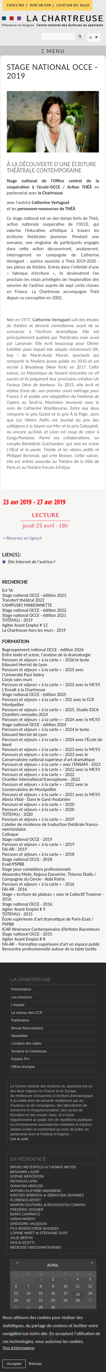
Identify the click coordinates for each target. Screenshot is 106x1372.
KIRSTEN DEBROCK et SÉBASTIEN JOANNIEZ (47, 1195)
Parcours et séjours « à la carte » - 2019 (38, 819)
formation (15, 641)
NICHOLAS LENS (23, 1181)
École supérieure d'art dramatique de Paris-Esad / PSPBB (47, 921)
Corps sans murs (17, 679)
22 (41, 1300)
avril (53, 1265)
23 (53, 1300)
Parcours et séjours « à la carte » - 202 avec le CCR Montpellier (48, 702)
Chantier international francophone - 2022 (41, 779)
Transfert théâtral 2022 (23, 600)
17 (65, 1293)
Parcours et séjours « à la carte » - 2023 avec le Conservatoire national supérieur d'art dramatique (48, 757)
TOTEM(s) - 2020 (17, 814)
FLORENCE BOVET (25, 1200)
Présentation (21, 989)
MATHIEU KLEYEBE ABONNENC (35, 1191)
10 (65, 1286)
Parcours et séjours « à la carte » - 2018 (38, 854)
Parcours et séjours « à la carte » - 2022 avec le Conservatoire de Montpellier (45, 787)
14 (28, 1293)
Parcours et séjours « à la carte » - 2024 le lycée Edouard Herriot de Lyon (45, 732)
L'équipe (17, 1005)
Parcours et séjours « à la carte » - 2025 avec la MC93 (51, 684)
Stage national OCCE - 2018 (27, 859)
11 (78, 1286)
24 (65, 1300)
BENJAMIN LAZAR (24, 1172)
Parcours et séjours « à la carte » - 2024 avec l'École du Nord (52, 742)
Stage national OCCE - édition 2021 (34, 615)
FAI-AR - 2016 (14, 889)
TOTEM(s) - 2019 (17, 620)
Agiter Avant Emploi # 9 (24, 909)
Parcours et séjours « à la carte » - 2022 (38, 774)
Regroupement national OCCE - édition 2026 (43, 649)
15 (41, 1293)
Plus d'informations (18, 1348)
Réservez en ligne (24, 538)
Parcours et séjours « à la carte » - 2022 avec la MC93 (51, 769)
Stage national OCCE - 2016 (27, 904)
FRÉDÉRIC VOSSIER (27, 1210)
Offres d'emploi (23, 1067)
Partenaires (20, 1020)
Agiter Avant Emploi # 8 (24, 939)
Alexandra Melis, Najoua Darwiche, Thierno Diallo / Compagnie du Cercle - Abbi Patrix (49, 877)
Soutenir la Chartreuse (29, 1051)
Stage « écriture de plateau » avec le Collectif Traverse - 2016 (53, 897)
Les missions (21, 997)
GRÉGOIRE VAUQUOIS (28, 1224)
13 (16, 1293)
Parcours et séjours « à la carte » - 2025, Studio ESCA (50, 709)
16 (53, 1293)
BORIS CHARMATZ (25, 1214)
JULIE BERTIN (21, 1238)
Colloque (10, 834)
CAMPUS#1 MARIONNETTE (27, 605)
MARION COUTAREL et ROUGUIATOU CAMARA (47, 1205)
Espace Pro (20, 1059)
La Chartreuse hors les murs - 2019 (34, 630)
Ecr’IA (7, 590)
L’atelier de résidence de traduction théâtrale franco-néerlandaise (50, 827)
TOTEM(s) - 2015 (17, 914)
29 (41, 1307)
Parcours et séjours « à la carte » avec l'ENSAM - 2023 (51, 764)
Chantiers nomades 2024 (25, 714)
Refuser (35, 1364)
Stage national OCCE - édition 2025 (34, 694)
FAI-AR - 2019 (14, 849)
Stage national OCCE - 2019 (27, 839)
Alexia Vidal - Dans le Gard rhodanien (36, 799)
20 (16, 1300)
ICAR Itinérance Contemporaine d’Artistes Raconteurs (51, 929)
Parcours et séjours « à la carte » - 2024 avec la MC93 (51, 719)
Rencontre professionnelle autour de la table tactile (49, 949)
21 (28, 1300)
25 (78, 1300)
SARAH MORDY (22, 1219)
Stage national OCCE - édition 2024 (34, 724)
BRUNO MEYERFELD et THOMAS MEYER (43, 1167)
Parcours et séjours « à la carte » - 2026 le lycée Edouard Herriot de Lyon (45, 662)
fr (90, 38)
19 (90, 1293)
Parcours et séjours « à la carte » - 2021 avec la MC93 (51, 794)
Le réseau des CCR (26, 1013)
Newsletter (19, 1036)
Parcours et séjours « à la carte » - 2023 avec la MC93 (51, 749)
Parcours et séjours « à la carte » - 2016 (38, 884)
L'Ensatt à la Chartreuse (24, 689)
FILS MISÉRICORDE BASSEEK (34, 1229)
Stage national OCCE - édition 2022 (34, 610)
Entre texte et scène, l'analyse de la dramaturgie (46, 654)
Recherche (15, 581)
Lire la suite (19, 1139)
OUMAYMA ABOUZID (26, 1186)
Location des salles (26, 1043)
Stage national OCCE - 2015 (27, 934)
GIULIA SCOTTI (22, 1243)
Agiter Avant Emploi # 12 (25, 625)
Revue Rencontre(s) (27, 1028)
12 (90, 1286)
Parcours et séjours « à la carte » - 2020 (38, 804)
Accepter (14, 1364)
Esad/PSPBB (13, 864)
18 (78, 1294)
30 (53, 1307)
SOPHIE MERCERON (27, 1176)
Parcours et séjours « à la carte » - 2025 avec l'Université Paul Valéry (43, 672)
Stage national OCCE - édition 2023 (34, 595)
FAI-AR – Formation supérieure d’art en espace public (51, 944)
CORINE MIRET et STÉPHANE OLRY (39, 1233)
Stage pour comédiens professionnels (36, 869)
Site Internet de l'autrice (32, 561)
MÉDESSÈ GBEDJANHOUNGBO (35, 1247)
